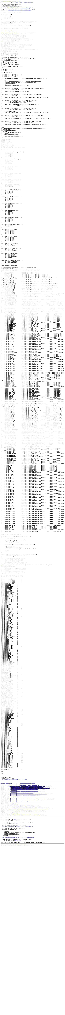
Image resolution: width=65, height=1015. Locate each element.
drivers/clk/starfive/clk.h (7, 38)
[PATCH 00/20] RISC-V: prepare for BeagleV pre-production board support (27, 942)
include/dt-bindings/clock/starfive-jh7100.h (12, 40)
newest (33, 939)
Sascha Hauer (14, 947)
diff (2, 48)
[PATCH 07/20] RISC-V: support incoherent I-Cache (22, 953)
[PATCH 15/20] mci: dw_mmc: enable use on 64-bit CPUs (23, 968)
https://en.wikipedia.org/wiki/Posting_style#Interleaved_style (17, 991)
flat (21, 941)
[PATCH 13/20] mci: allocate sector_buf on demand (22, 966)
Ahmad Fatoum (14, 954)
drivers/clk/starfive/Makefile (8, 37)
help (19, 2)
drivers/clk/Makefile (6, 35)
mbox (17, 987)
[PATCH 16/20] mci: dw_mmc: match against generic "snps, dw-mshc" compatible (29, 970)
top (38, 941)
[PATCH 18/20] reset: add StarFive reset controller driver (24, 973)
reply (10, 939)
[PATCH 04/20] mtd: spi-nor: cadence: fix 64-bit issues (24, 948)
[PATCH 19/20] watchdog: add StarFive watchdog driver (23, 976)
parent (7, 939)
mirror (27, 2)
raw (33, 10)
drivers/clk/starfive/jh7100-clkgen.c (10, 39)
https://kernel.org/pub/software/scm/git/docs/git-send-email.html (18, 1004)
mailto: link (18, 1007)
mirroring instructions (20, 1012)
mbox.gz (29, 941)
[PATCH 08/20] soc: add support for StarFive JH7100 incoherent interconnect (29, 957)
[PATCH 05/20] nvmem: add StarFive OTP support (21, 951)
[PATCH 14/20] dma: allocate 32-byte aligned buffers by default (26, 967)
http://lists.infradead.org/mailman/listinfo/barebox (14, 934)
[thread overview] (25, 9)
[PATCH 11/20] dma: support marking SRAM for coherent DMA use (25, 960)
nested (24, 941)
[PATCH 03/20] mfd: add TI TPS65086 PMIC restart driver (24, 946)
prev (4, 939)
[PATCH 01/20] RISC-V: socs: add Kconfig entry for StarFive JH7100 (26, 943)
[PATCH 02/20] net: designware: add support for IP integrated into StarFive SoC (30, 945)
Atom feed (32, 2)
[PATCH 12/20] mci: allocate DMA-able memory (21, 965)
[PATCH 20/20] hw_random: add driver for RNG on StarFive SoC (25, 977)
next (2, 939)
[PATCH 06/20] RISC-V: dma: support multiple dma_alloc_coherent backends (28, 952)
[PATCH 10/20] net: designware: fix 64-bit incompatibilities (25, 959)
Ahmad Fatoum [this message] (17, 971)
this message (17, 982)
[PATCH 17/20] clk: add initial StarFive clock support (18, 8)
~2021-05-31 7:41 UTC (25, 939)
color (23, 2)
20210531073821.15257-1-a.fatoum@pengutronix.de (19, 12)
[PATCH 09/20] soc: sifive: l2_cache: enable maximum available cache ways (28, 958)
